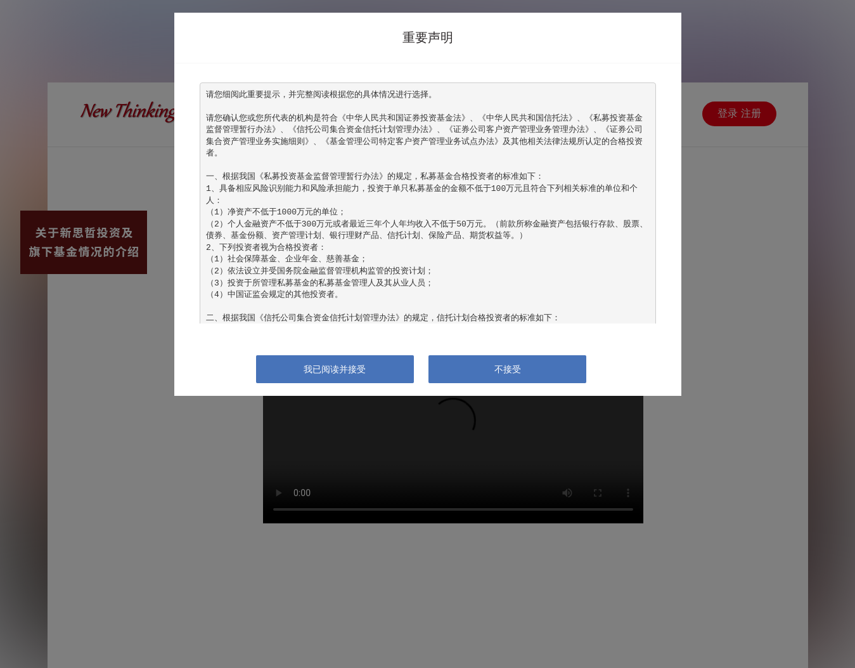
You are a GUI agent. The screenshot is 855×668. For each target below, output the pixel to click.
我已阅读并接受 (335, 369)
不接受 (507, 369)
